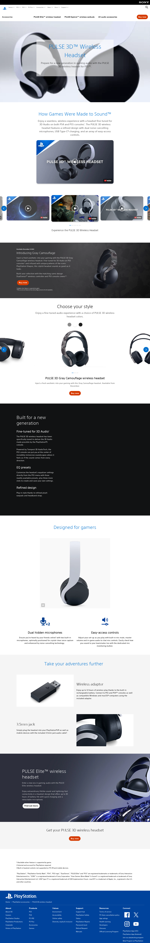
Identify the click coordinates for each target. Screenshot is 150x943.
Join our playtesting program (133, 935)
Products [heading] (33, 906)
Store (56, 7)
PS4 (23, 7)
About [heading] (8, 906)
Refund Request (81, 926)
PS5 (17, 7)
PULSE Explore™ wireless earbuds (80, 14)
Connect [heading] (126, 906)
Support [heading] (79, 906)
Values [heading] (55, 906)
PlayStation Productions (14, 919)
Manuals (79, 929)
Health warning (105, 919)
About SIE (9, 909)
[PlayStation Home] (4, 7)
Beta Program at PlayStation (133, 938)
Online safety (57, 916)
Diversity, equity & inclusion (62, 919)
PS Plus (30, 7)
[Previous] (4, 206)
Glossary (102, 926)
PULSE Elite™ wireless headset (47, 14)
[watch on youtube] (92, 216)
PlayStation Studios (13, 916)
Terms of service (105, 909)
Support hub (80, 909)
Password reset (81, 922)
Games (10, 7)
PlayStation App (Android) (132, 932)
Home (8, 899)
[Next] (146, 206)
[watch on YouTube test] (107, 178)
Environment (57, 909)
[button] (75, 159)
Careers (8, 912)
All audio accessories (107, 14)
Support (63, 7)
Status (78, 916)
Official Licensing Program (108, 929)
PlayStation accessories (21, 899)
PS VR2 (31, 916)
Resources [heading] (104, 906)
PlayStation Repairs (83, 919)
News (49, 7)
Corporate (9, 922)
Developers (103, 922)
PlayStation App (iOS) (130, 928)
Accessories (39, 7)
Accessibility (56, 912)
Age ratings (103, 916)
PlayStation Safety (82, 912)
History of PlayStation (13, 926)
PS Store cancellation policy (109, 912)
